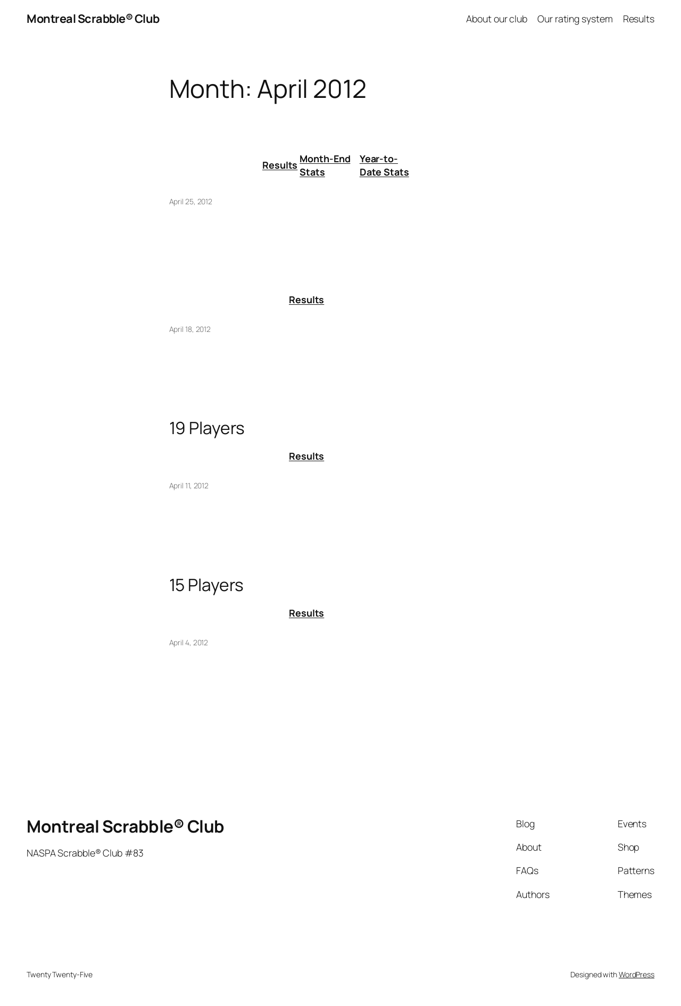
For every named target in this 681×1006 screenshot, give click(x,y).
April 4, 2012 (189, 642)
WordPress (636, 974)
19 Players (207, 428)
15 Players (206, 585)
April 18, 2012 (190, 329)
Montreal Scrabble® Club (93, 19)
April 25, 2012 (191, 201)
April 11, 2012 (189, 485)
